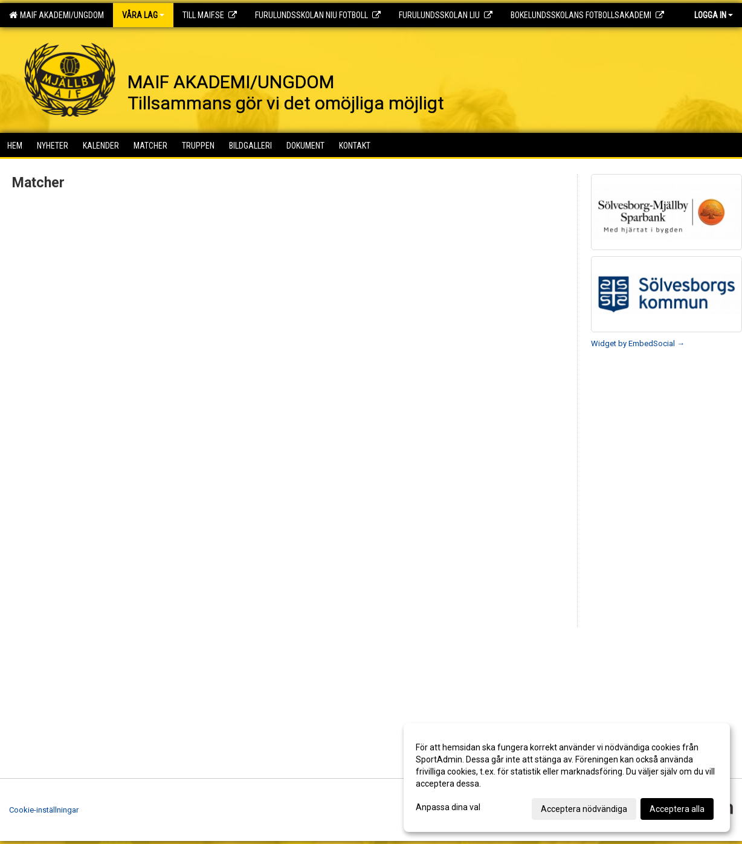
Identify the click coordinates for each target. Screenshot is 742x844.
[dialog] (567, 777)
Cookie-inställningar (44, 809)
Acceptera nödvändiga (584, 809)
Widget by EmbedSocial (638, 343)
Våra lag (143, 15)
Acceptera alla (677, 809)
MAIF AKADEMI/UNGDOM (56, 15)
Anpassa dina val (448, 807)
